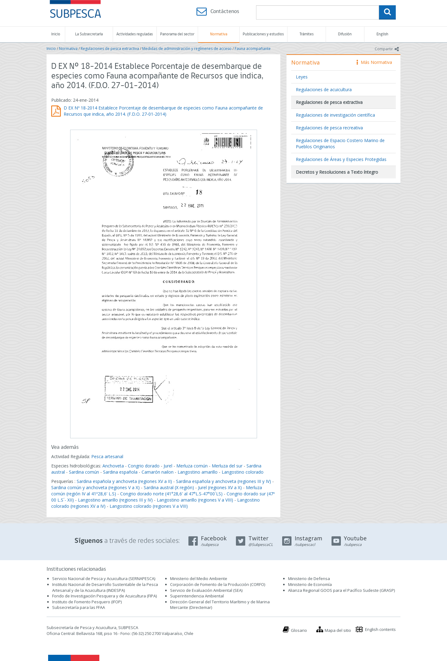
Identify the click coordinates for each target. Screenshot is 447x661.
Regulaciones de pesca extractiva (110, 48)
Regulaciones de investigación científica (335, 115)
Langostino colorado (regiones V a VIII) (149, 506)
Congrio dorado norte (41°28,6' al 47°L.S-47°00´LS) (171, 494)
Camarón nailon (158, 472)
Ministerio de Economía (310, 584)
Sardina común (84, 472)
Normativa (218, 34)
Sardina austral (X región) (169, 487)
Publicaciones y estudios (263, 34)
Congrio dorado (144, 466)
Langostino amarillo (198, 472)
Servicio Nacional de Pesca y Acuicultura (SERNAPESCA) (103, 578)
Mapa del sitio (338, 630)
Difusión (345, 34)
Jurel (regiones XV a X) (220, 487)
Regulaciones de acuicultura (324, 89)
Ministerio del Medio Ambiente (198, 578)
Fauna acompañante (253, 48)
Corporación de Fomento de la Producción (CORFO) (217, 584)
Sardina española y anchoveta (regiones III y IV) (223, 481)
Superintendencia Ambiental (197, 596)
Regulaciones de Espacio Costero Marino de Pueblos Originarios (340, 143)
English (382, 34)
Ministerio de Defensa (309, 578)
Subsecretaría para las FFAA (78, 607)
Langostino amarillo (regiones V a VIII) (195, 500)
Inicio (55, 34)
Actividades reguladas (134, 34)
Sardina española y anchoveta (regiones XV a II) (124, 481)
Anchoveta (113, 466)
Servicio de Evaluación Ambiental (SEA (206, 590)
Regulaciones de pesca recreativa (329, 128)
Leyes (302, 77)
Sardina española (120, 472)
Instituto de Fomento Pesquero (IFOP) (87, 602)
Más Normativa (374, 62)
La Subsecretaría (89, 34)
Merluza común (192, 466)
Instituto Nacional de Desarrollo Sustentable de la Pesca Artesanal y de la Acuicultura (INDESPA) (105, 587)
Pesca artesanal (107, 456)
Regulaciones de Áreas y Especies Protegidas (341, 159)
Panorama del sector (177, 34)
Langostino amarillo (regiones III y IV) (115, 500)
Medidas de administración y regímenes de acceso (187, 48)
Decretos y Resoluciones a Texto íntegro (337, 172)
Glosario (299, 630)
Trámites (307, 34)
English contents (380, 629)
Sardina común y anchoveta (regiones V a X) (95, 487)
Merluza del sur (227, 466)
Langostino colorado (243, 472)
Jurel (168, 466)
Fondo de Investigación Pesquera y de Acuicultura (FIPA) (104, 596)
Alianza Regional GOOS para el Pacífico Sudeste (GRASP (341, 590)
